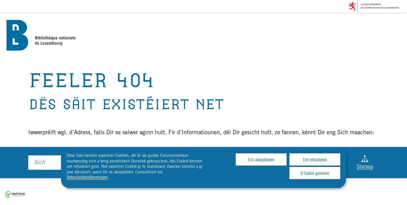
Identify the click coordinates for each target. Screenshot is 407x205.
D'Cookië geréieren (314, 173)
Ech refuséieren (315, 160)
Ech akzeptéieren (261, 160)
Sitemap (365, 162)
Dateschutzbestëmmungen (87, 177)
